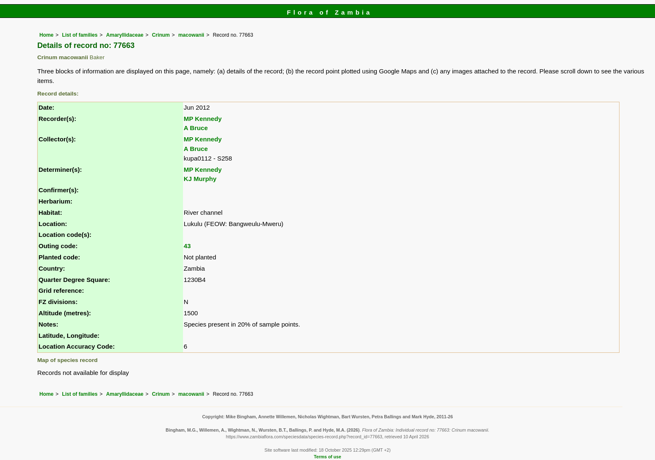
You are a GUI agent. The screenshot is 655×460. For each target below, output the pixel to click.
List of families (79, 35)
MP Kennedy (203, 118)
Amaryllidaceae (124, 35)
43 (187, 245)
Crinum (161, 35)
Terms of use (327, 456)
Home (46, 35)
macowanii (191, 35)
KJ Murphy (200, 178)
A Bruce (196, 127)
